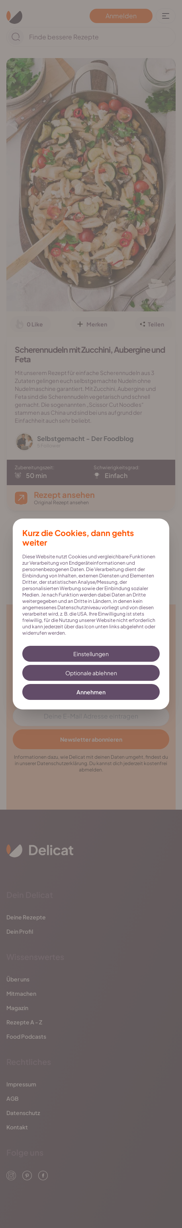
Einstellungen (91, 653)
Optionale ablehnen (91, 672)
